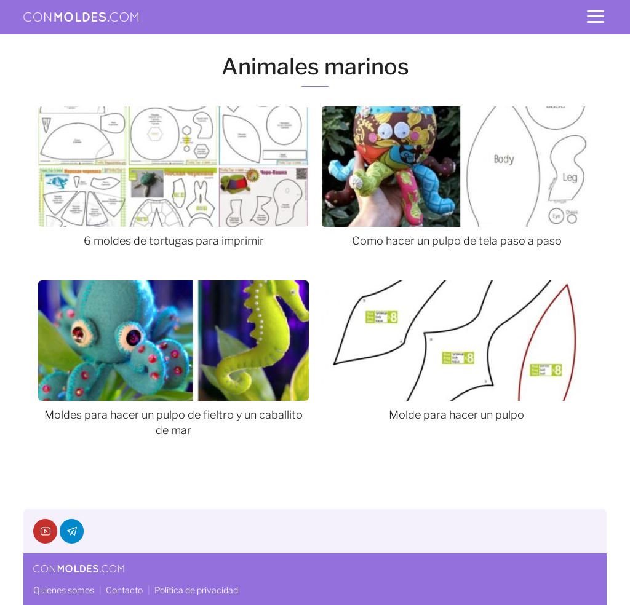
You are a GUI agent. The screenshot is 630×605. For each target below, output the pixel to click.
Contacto (124, 590)
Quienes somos (63, 590)
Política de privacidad (196, 590)
